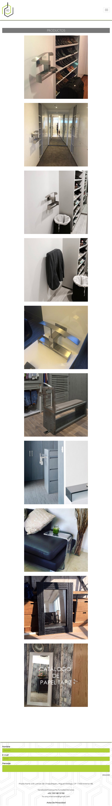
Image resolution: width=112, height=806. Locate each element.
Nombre (6, 747)
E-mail (5, 755)
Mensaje (6, 763)
